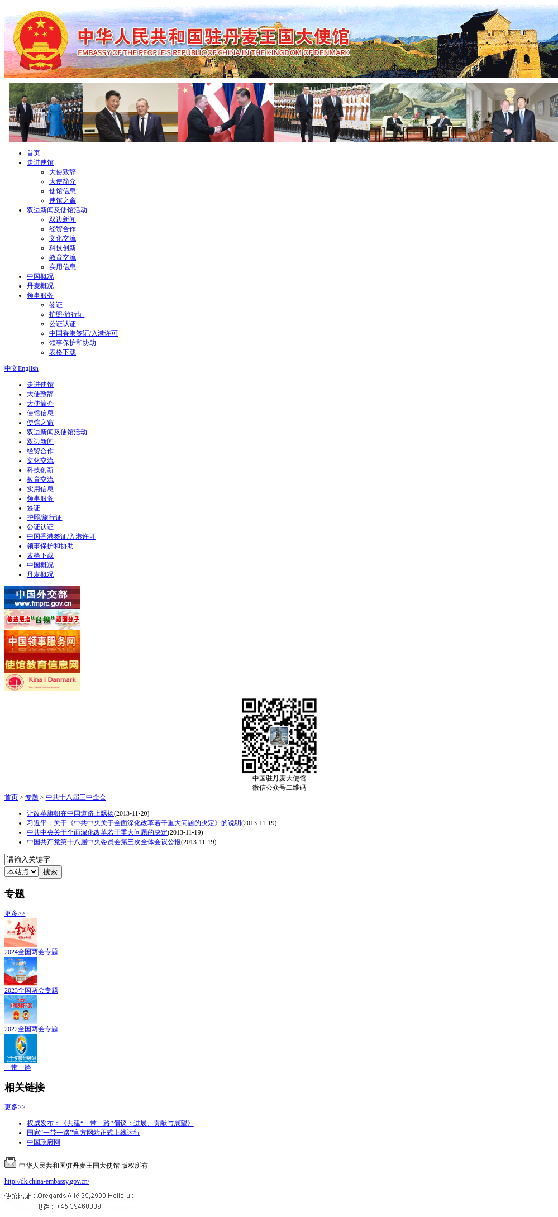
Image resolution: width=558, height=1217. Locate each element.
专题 (32, 797)
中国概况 (40, 276)
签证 (56, 305)
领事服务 (40, 295)
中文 (11, 368)
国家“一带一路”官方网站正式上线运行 (83, 1133)
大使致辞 (62, 172)
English (28, 368)
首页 (33, 153)
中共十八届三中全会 (76, 797)
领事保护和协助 (72, 343)
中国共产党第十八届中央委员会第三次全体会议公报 (104, 842)
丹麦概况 (40, 286)
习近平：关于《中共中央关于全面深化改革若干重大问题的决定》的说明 (134, 823)
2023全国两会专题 (31, 990)
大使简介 (62, 181)
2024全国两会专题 (31, 952)
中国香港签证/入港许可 (83, 333)
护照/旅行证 (66, 314)
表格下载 (62, 352)
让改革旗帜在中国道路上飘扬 (70, 813)
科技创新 (62, 248)
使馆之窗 (62, 200)
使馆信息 (62, 191)
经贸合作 (62, 229)
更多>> (15, 913)
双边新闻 (62, 219)
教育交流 (62, 257)
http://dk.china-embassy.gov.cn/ (46, 1181)
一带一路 (17, 1067)
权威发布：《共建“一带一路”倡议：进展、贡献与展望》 (110, 1123)
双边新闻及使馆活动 (57, 210)
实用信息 (62, 267)
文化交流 (62, 238)
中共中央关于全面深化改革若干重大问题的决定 (97, 832)
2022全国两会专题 (31, 1029)
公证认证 (62, 324)
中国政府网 (43, 1142)
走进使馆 (40, 162)
